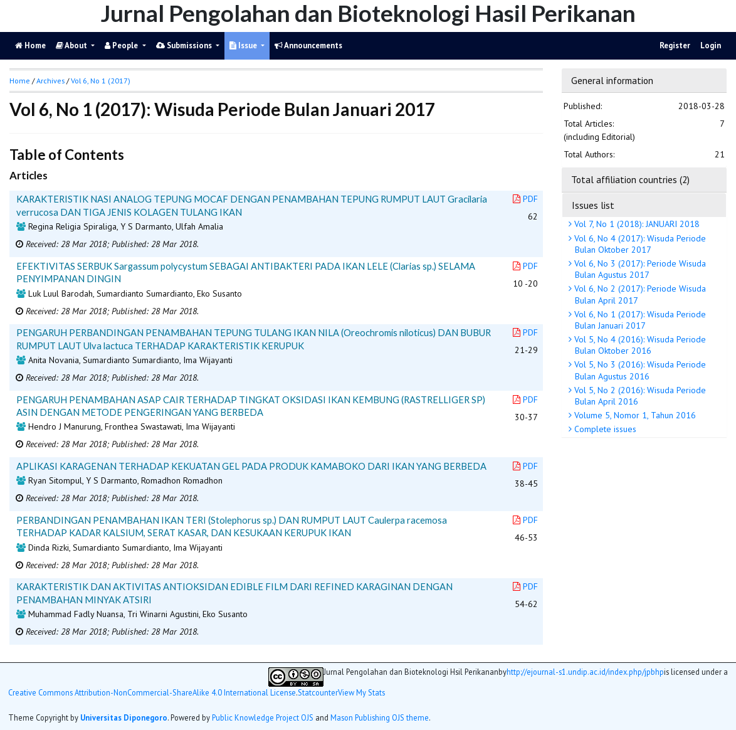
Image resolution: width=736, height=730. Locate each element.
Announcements (308, 45)
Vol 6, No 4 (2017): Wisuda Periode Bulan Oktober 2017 (639, 244)
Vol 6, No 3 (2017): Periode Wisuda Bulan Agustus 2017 (639, 269)
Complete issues (604, 429)
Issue (244, 45)
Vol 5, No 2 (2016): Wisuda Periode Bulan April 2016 (639, 395)
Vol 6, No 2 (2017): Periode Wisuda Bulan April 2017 (639, 294)
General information (612, 80)
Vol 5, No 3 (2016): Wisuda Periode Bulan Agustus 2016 (639, 370)
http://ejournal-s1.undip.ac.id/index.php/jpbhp (585, 672)
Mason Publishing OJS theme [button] (379, 717)
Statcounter (318, 692)
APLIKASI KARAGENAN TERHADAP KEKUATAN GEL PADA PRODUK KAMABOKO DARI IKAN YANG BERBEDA (251, 466)
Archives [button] (50, 80)
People (122, 45)
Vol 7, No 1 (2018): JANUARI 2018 (636, 224)
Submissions (185, 45)
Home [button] (19, 80)
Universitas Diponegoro (123, 717)
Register (675, 45)
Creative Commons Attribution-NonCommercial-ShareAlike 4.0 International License (152, 692)
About (72, 45)
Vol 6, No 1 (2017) (100, 80)
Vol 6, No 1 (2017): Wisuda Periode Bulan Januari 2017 (639, 320)
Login (710, 45)
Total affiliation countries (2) (630, 179)
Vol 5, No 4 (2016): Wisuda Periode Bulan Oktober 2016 (639, 345)
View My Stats (361, 692)
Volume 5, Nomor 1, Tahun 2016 (634, 415)
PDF (525, 198)
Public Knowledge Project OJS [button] (262, 717)
